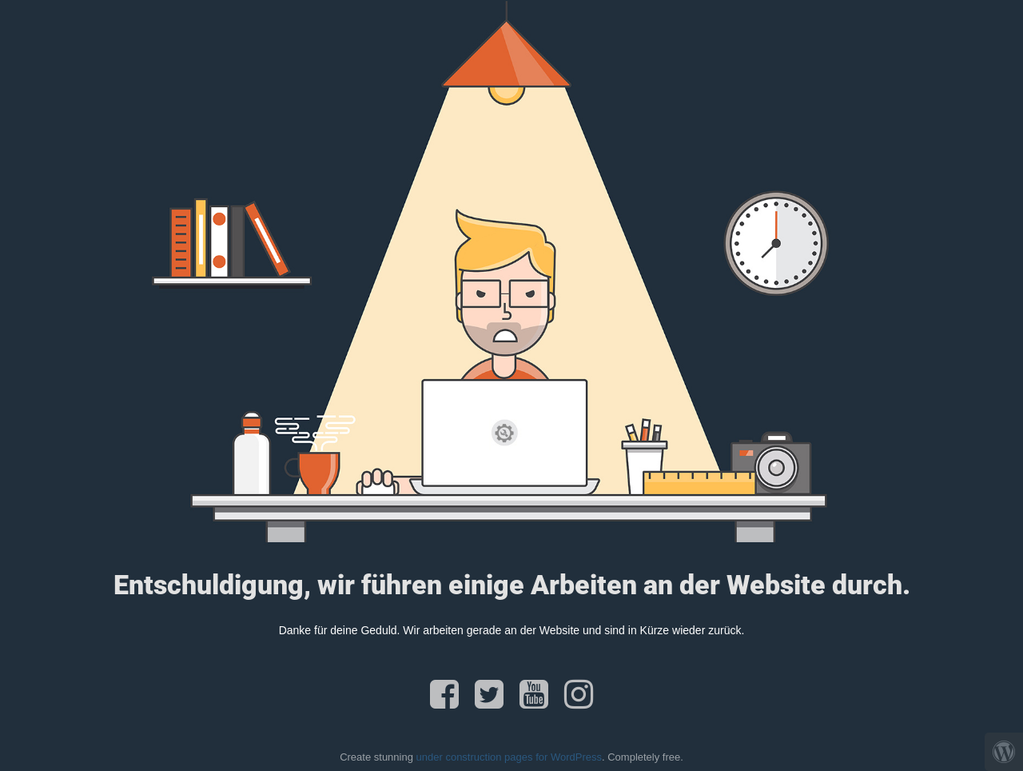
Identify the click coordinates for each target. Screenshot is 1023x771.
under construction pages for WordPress (509, 757)
